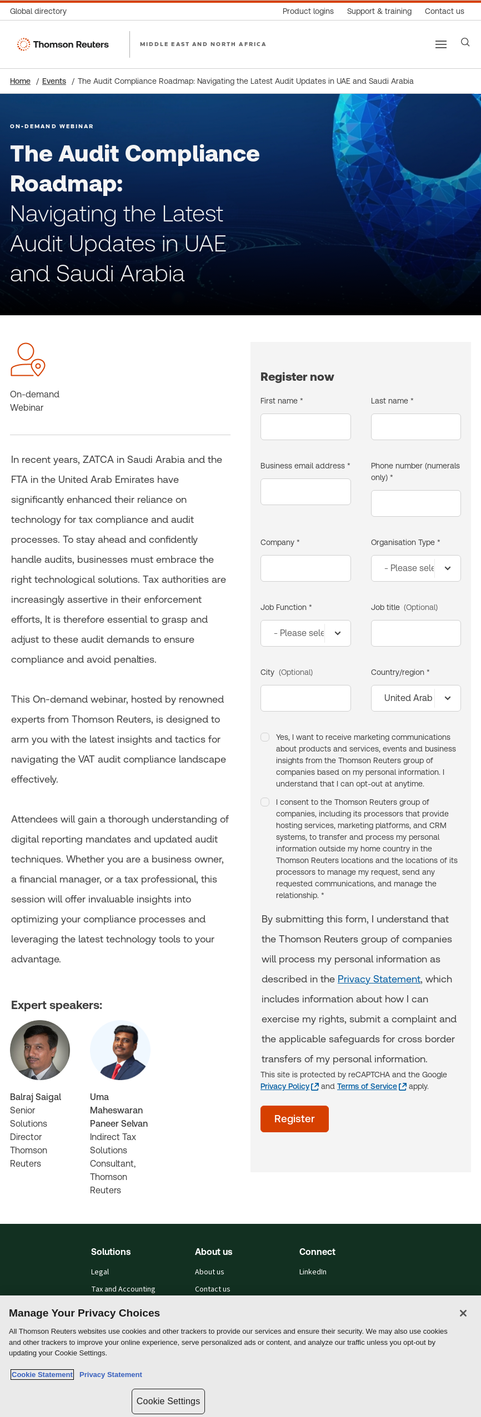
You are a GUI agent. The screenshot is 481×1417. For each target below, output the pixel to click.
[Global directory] (41, 11)
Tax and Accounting (123, 1289)
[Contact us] (444, 11)
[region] (240, 1356)
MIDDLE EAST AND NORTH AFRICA (203, 44)
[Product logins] (308, 11)
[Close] (463, 1313)
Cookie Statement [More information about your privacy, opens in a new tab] (42, 1374)
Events (54, 81)
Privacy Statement (379, 979)
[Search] (465, 42)
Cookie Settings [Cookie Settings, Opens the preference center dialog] (168, 1401)
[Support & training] (379, 11)
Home (20, 81)
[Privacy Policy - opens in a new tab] (289, 1086)
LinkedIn (313, 1272)
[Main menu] (441, 44)
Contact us (213, 1289)
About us (209, 1272)
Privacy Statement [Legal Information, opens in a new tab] (109, 1374)
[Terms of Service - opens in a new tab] (372, 1086)
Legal (100, 1272)
